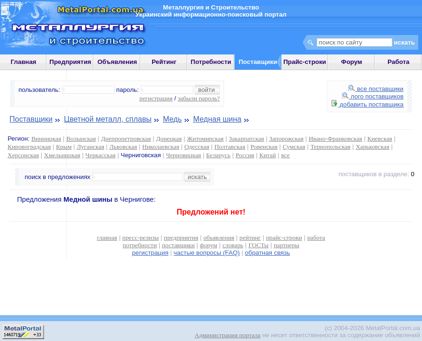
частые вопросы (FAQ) (207, 252)
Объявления (117, 61)
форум (208, 245)
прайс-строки (284, 237)
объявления (218, 237)
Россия (245, 155)
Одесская (196, 146)
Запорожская (286, 138)
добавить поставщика (368, 104)
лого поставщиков (373, 96)
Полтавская (230, 146)
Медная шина (217, 119)
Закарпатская (246, 138)
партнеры (286, 245)
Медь (172, 119)
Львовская (123, 146)
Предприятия (70, 61)
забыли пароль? (199, 98)
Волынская (81, 138)
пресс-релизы (140, 237)
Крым (64, 146)
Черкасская (100, 155)
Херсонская (23, 155)
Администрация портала (227, 335)
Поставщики (31, 119)
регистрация (155, 98)
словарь (233, 245)
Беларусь (218, 155)
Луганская (90, 146)
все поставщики (376, 88)
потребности (140, 245)
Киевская (380, 138)
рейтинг (250, 237)
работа (316, 237)
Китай (268, 155)
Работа (398, 61)
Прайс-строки (304, 61)
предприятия (181, 237)
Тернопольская (330, 146)
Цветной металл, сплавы (108, 119)
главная (107, 237)
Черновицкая (183, 155)
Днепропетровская (126, 138)
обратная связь (267, 252)
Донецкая (168, 138)
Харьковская (372, 146)
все (285, 155)
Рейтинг (164, 61)
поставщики (178, 245)
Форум (351, 61)
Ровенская (264, 146)
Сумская (294, 146)
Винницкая (46, 138)
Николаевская (160, 146)
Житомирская (205, 138)
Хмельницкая (62, 155)
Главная (23, 61)
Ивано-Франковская (335, 138)
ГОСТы (259, 245)
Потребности (211, 61)
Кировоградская (29, 146)
